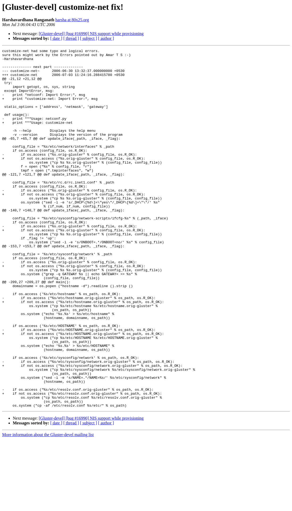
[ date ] (56, 38)
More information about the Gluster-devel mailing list (48, 506)
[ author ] (106, 38)
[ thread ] (71, 38)
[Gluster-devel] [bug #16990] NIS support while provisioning (91, 33)
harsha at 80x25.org (72, 20)
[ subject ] (88, 38)
